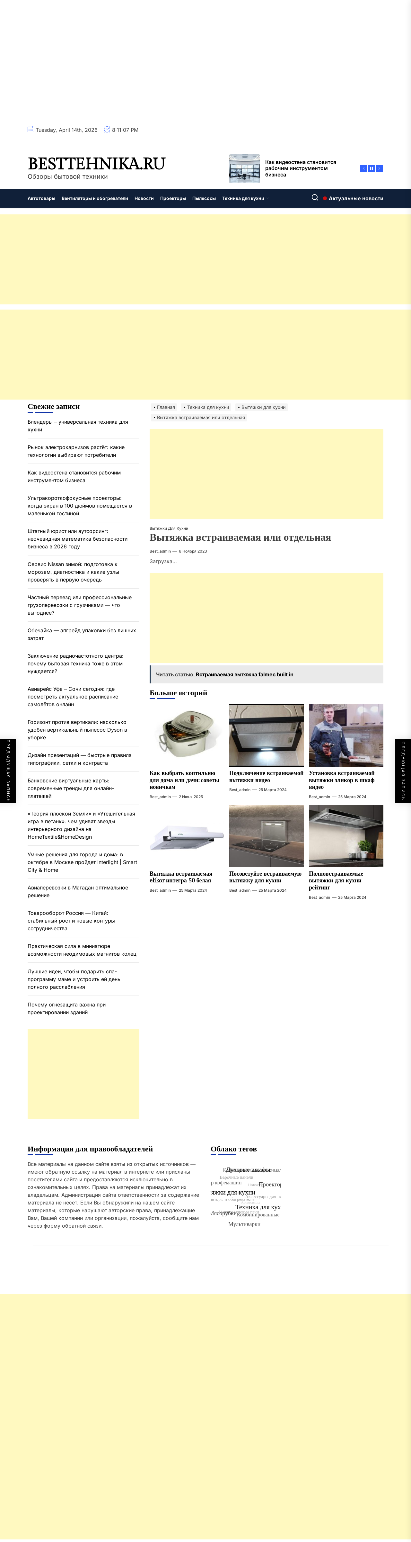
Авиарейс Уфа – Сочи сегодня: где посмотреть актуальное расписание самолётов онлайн (73, 697)
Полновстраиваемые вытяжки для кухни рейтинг (336, 880)
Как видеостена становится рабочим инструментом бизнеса (74, 476)
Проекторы (173, 198)
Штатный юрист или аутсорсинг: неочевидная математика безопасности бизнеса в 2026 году (77, 539)
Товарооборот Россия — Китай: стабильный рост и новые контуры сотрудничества (71, 921)
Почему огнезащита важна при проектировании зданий (67, 1008)
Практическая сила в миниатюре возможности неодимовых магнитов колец (82, 950)
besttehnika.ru (96, 165)
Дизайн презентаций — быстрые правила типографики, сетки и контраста (80, 759)
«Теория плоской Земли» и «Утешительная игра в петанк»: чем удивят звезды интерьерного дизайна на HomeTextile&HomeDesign (81, 825)
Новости (144, 198)
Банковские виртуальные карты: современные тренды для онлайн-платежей (71, 788)
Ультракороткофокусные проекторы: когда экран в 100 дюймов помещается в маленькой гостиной (80, 506)
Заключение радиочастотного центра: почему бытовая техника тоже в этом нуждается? (76, 663)
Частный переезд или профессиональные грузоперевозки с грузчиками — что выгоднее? (80, 605)
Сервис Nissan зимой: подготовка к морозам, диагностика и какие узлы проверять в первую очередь (73, 572)
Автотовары (41, 198)
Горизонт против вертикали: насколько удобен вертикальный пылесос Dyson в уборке (77, 730)
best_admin (160, 551)
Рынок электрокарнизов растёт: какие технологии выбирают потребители (76, 451)
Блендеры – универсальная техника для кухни (78, 426)
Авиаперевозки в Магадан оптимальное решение (78, 891)
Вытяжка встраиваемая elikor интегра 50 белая (181, 877)
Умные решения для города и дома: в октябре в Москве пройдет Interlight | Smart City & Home (82, 862)
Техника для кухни (245, 198)
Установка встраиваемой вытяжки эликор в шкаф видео (342, 780)
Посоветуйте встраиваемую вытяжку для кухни (265, 877)
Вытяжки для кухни (169, 528)
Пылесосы (204, 198)
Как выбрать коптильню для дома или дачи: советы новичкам (184, 780)
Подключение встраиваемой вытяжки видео (266, 777)
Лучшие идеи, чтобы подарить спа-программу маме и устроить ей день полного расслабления (74, 979)
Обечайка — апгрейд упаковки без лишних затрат (82, 634)
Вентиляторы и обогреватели (95, 198)
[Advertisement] (192, 259)
